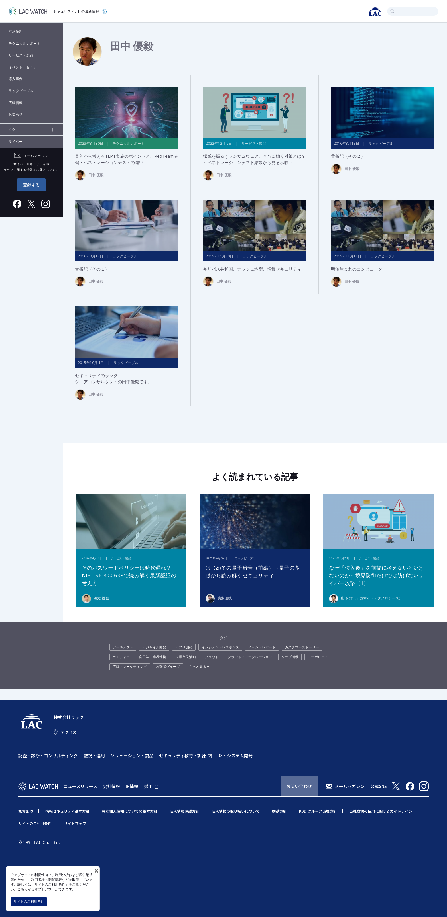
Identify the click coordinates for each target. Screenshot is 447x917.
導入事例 (16, 78)
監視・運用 (94, 756)
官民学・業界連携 (152, 657)
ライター (16, 141)
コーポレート (318, 657)
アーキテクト (123, 647)
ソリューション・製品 (132, 756)
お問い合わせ (299, 786)
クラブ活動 (289, 657)
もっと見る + (199, 666)
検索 (392, 11)
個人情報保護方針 (184, 811)
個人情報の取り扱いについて (236, 811)
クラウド (212, 657)
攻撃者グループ (168, 666)
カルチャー (121, 657)
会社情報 (111, 786)
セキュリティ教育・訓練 (182, 756)
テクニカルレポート (24, 43)
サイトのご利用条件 (28, 901)
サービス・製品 (21, 55)
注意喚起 (16, 31)
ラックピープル (21, 90)
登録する (31, 184)
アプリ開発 (183, 647)
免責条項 (25, 811)
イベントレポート (262, 647)
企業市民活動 (185, 657)
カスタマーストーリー (302, 647)
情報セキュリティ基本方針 (67, 811)
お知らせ (16, 114)
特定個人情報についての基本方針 (129, 811)
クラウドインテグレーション (250, 657)
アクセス (68, 732)
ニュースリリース (80, 786)
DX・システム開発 (235, 756)
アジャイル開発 (154, 647)
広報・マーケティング (130, 666)
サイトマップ (75, 823)
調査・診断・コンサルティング (48, 756)
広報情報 (16, 102)
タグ (12, 129)
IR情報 (132, 786)
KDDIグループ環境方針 (318, 811)
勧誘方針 (279, 811)
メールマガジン (350, 786)
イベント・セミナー (24, 67)
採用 (148, 786)
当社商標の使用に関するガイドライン (380, 811)
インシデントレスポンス (220, 647)
